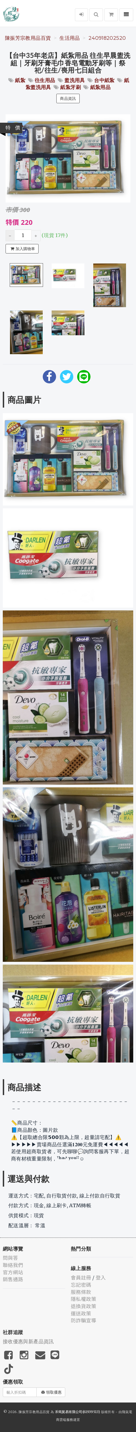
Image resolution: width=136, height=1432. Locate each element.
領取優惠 (51, 1392)
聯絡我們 (13, 1264)
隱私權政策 (83, 1298)
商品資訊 (68, 98)
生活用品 (69, 38)
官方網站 (13, 1272)
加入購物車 (23, 248)
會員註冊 (81, 1277)
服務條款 (81, 1291)
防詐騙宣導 (83, 1320)
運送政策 (81, 1313)
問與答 (10, 1257)
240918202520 (107, 38)
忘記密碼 (81, 1284)
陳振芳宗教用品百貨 (28, 38)
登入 (101, 1277)
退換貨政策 (83, 1306)
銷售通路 (13, 1279)
